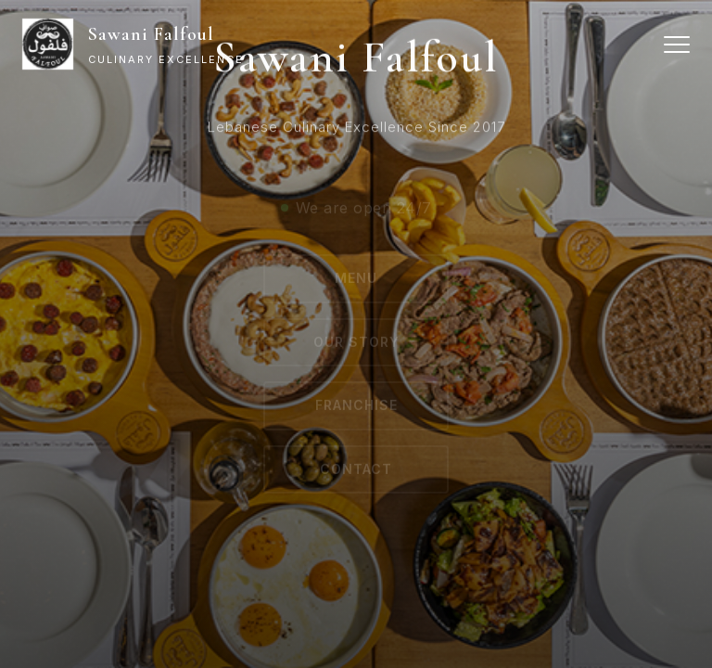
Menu (356, 281)
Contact (356, 472)
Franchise (356, 408)
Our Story (356, 345)
